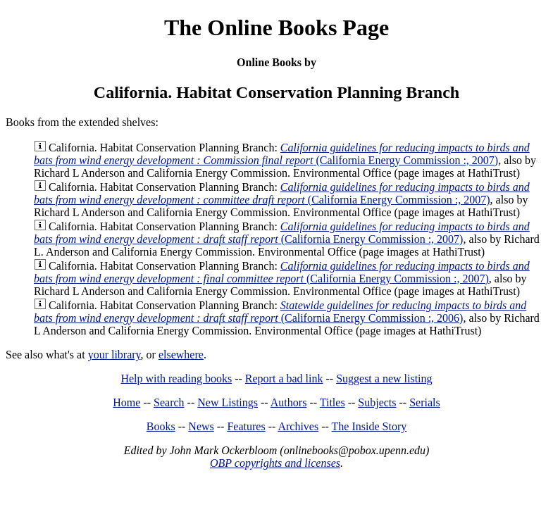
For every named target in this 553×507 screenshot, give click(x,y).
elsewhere (181, 355)
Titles (332, 402)
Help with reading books (176, 378)
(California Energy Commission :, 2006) (280, 311)
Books (161, 426)
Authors (289, 402)
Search (169, 402)
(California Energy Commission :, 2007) (282, 154)
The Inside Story (369, 426)
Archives (298, 426)
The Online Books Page (276, 27)
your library (114, 355)
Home (126, 402)
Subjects (377, 402)
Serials (424, 402)
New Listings (227, 402)
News (200, 426)
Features (246, 426)
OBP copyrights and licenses (275, 463)
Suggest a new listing (384, 378)
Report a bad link (284, 378)
